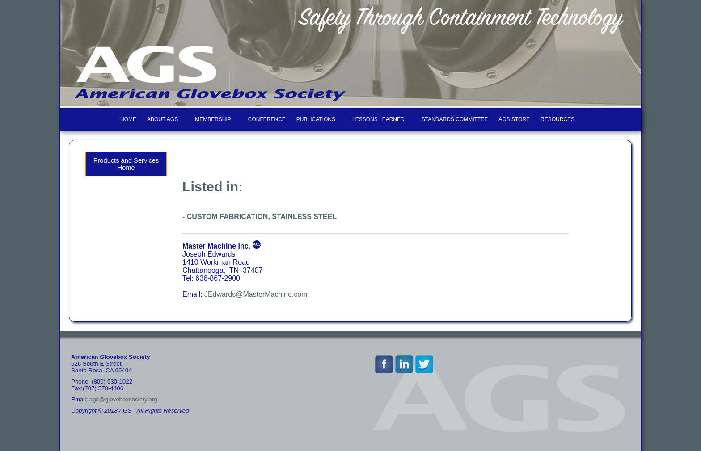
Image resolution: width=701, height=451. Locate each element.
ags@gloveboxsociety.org (123, 399)
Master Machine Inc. (216, 246)
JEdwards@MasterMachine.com (256, 294)
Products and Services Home (126, 164)
